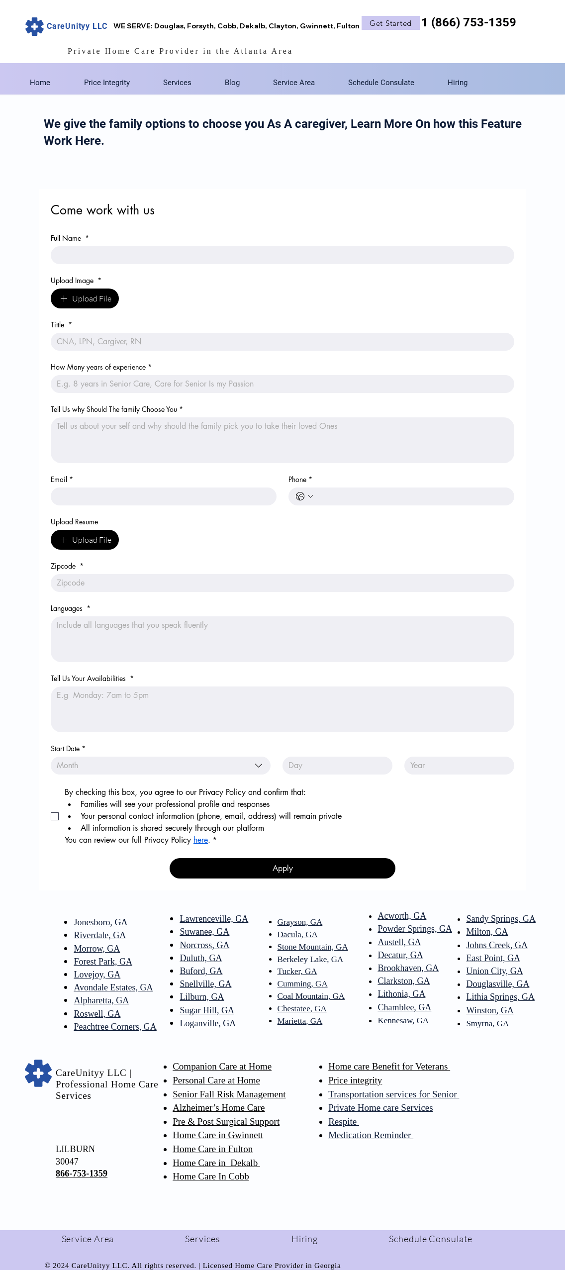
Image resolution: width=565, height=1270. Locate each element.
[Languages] (282, 639)
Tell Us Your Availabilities (92, 678)
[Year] (456, 766)
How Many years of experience (101, 367)
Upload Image (76, 280)
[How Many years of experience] (279, 384)
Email (62, 479)
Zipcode (67, 566)
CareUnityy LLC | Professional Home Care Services (107, 1084)
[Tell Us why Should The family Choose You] (282, 440)
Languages (71, 608)
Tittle (61, 324)
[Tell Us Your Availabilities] (282, 709)
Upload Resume (74, 521)
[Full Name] (279, 255)
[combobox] (161, 766)
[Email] (161, 496)
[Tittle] (279, 342)
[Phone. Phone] (411, 496)
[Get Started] (391, 23)
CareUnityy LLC (77, 26)
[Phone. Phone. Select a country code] (304, 496)
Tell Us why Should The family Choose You (117, 409)
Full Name (70, 238)
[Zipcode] (279, 583)
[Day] (334, 766)
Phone (300, 479)
